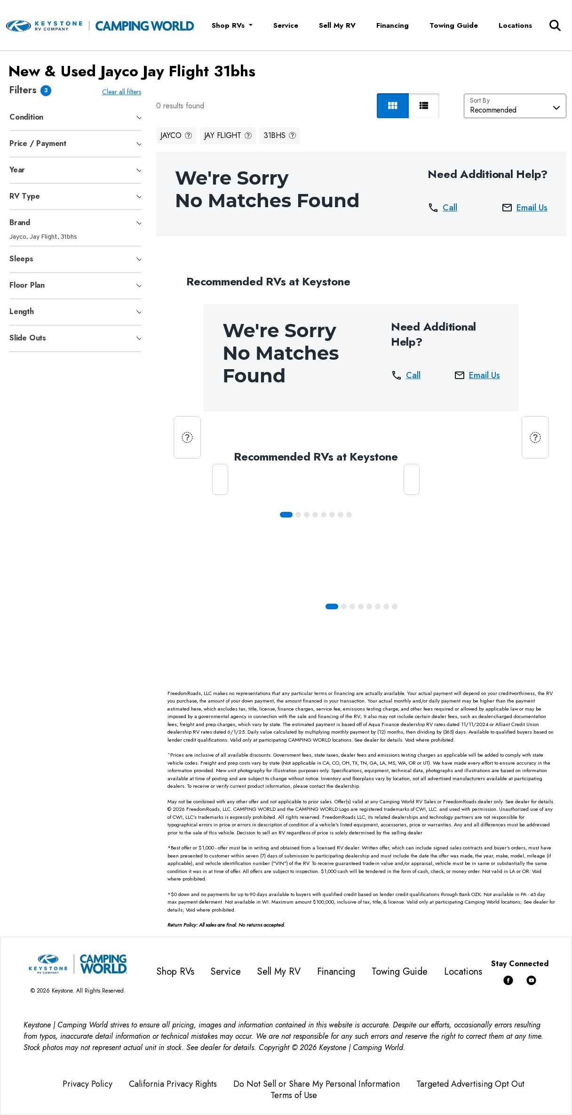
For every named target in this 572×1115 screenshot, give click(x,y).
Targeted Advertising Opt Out (470, 1084)
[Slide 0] (288, 514)
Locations (515, 25)
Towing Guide (453, 25)
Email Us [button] (524, 208)
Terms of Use (293, 1095)
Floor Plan (27, 285)
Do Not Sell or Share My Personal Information (316, 1084)
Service (285, 25)
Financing (392, 25)
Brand (19, 222)
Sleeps (21, 258)
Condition (26, 117)
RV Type (24, 196)
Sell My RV (337, 25)
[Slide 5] (334, 514)
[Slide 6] (342, 514)
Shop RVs (175, 971)
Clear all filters (123, 92)
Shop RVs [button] (229, 25)
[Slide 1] (300, 514)
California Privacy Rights (173, 1084)
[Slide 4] (325, 514)
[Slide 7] (351, 514)
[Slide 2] (308, 514)
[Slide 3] (317, 514)
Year (17, 169)
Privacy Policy (87, 1084)
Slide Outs (27, 337)
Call (442, 208)
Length (21, 311)
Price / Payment (37, 143)
